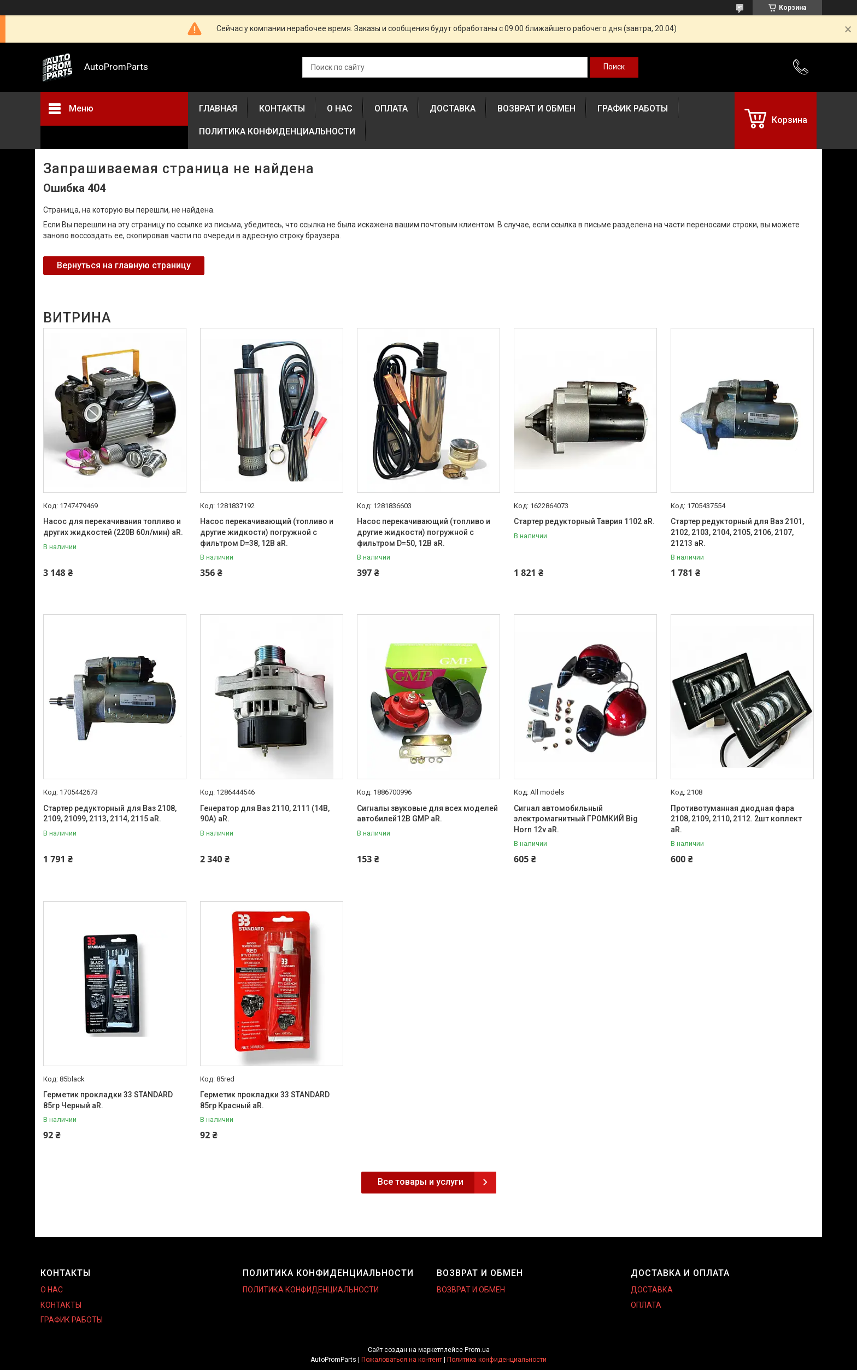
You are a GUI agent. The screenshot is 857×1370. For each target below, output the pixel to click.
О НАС (340, 108)
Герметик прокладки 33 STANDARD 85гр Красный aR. (265, 1100)
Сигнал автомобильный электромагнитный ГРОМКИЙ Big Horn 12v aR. (576, 819)
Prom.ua (477, 1350)
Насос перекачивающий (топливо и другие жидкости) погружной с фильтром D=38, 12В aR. (266, 532)
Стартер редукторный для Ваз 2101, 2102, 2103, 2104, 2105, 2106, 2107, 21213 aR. (737, 532)
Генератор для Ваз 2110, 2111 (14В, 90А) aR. (265, 814)
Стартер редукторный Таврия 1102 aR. (584, 521)
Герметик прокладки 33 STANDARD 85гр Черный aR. (108, 1100)
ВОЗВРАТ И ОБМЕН (536, 108)
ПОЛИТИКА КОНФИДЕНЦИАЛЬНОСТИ (277, 131)
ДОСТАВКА (453, 108)
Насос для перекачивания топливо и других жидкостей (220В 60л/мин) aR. (113, 527)
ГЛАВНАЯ (218, 108)
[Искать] (614, 67)
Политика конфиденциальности (497, 1359)
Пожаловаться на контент (401, 1359)
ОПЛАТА (391, 108)
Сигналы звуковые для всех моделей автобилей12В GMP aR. (427, 814)
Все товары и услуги (420, 1182)
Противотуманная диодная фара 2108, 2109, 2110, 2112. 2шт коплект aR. (736, 819)
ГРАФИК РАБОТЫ (632, 108)
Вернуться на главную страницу (124, 265)
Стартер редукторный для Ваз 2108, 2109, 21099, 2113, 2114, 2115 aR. (110, 814)
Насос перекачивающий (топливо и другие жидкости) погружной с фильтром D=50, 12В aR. (423, 532)
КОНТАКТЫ (282, 108)
